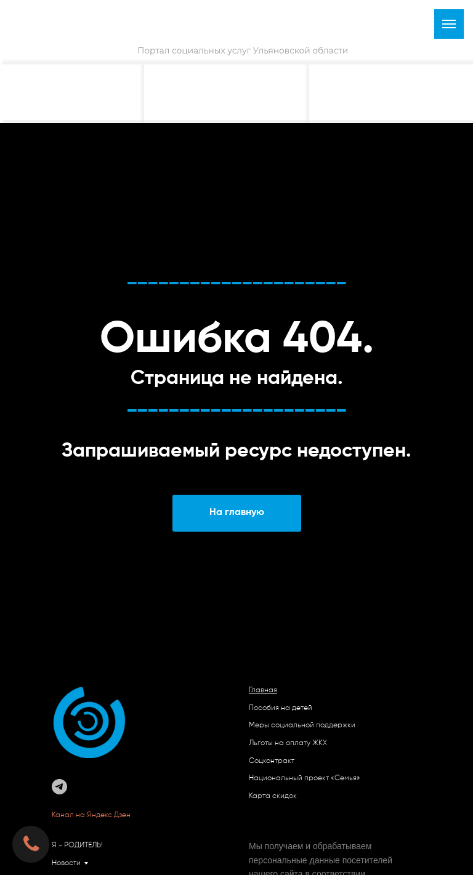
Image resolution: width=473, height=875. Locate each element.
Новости (66, 863)
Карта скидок (273, 796)
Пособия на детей (280, 708)
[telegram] (59, 786)
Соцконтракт (271, 761)
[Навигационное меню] (449, 24)
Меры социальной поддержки (302, 725)
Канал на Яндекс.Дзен (92, 815)
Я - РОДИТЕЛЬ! (77, 845)
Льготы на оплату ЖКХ (288, 743)
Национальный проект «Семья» (304, 778)
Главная (263, 690)
